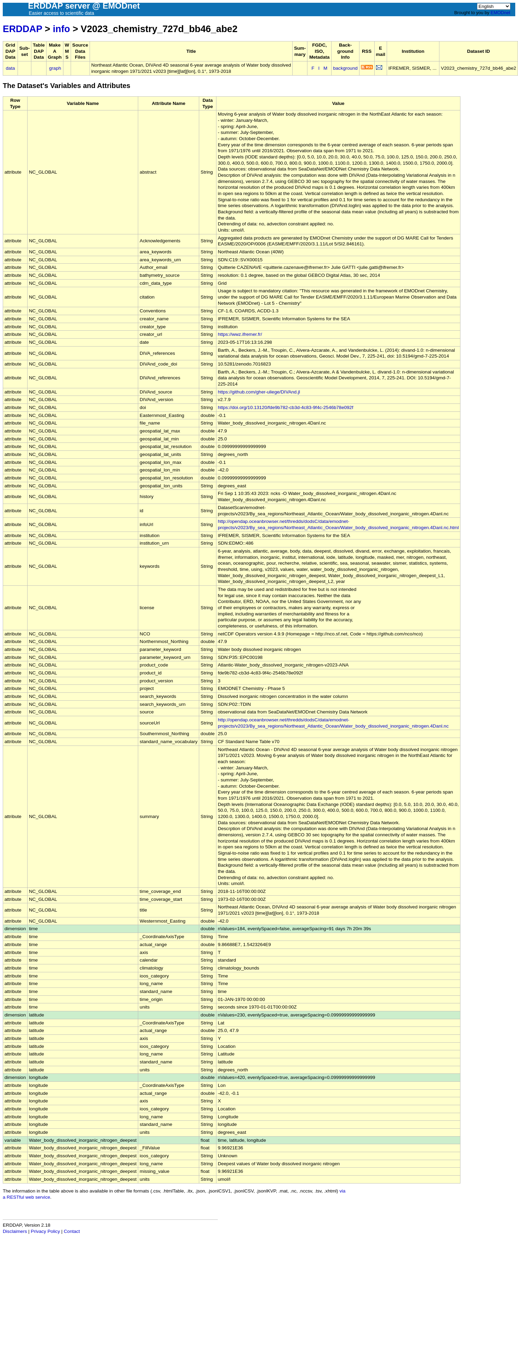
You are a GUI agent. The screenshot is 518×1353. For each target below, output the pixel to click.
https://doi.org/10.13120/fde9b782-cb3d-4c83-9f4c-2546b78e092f (285, 407)
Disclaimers (15, 1231)
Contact (72, 1231)
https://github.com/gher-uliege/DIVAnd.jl (259, 392)
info (61, 28)
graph (55, 68)
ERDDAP (22, 28)
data (10, 68)
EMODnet (500, 12)
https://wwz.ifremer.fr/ (240, 334)
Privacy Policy (45, 1231)
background (345, 68)
